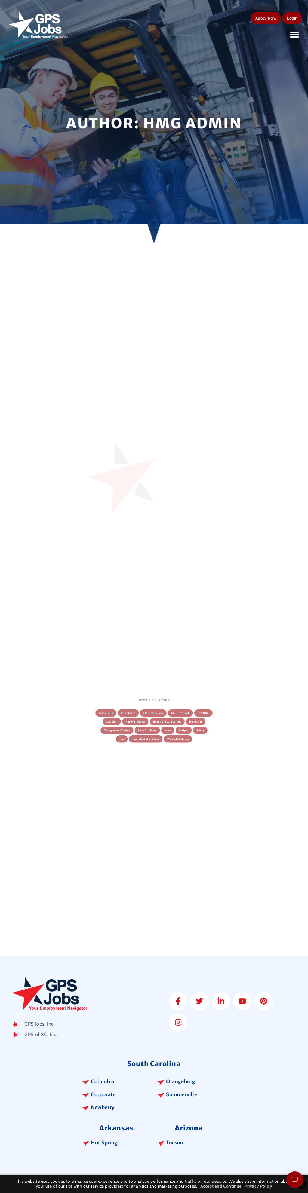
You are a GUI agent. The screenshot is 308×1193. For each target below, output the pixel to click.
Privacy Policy (258, 1186)
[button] (294, 33)
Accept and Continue (221, 1186)
